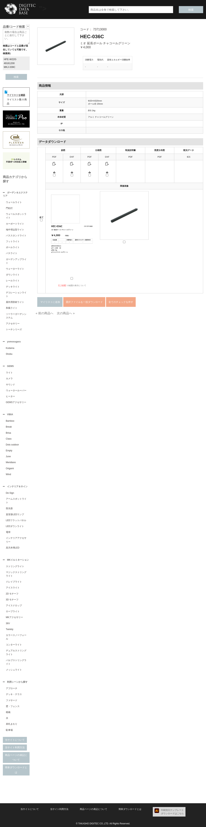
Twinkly (9, 629)
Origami (10, 468)
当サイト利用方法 (15, 747)
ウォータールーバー (16, 390)
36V (8, 623)
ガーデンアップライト (16, 261)
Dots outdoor (12, 444)
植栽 (8, 712)
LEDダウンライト (15, 526)
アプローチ (11, 688)
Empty (9, 450)
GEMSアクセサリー (16, 402)
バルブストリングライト (16, 662)
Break (9, 426)
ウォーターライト (15, 268)
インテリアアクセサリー (16, 540)
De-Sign (10, 493)
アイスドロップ (14, 605)
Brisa (8, 433)
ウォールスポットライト (16, 216)
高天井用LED (12, 547)
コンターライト (14, 644)
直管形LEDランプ (15, 514)
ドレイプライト (14, 581)
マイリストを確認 (16, 95)
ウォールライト (14, 202)
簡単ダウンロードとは (16, 770)
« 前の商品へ (44, 313)
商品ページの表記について (16, 757)
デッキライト (13, 286)
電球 (8, 532)
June (8, 456)
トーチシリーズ (14, 329)
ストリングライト (15, 566)
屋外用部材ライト (15, 302)
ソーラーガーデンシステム (16, 316)
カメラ (9, 378)
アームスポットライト (16, 501)
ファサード (11, 700)
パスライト (11, 253)
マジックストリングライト (16, 574)
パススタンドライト (16, 235)
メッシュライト (14, 669)
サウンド (10, 384)
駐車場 (9, 730)
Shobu (9, 354)
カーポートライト (15, 223)
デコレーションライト (16, 294)
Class (9, 438)
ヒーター (10, 396)
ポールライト (13, 247)
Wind (8, 474)
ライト (9, 372)
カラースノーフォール (16, 637)
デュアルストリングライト (16, 652)
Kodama (10, 348)
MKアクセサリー (14, 617)
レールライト (13, 280)
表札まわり (11, 724)
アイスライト (13, 587)
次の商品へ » (65, 313)
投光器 (9, 508)
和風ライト (11, 308)
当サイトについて (15, 739)
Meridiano (11, 462)
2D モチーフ (12, 593)
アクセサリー (13, 323)
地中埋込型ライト (15, 229)
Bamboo (10, 421)
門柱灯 (9, 208)
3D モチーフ (12, 599)
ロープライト (13, 611)
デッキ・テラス (14, 694)
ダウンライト (13, 274)
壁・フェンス (13, 706)
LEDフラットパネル (16, 520)
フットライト (13, 241)
